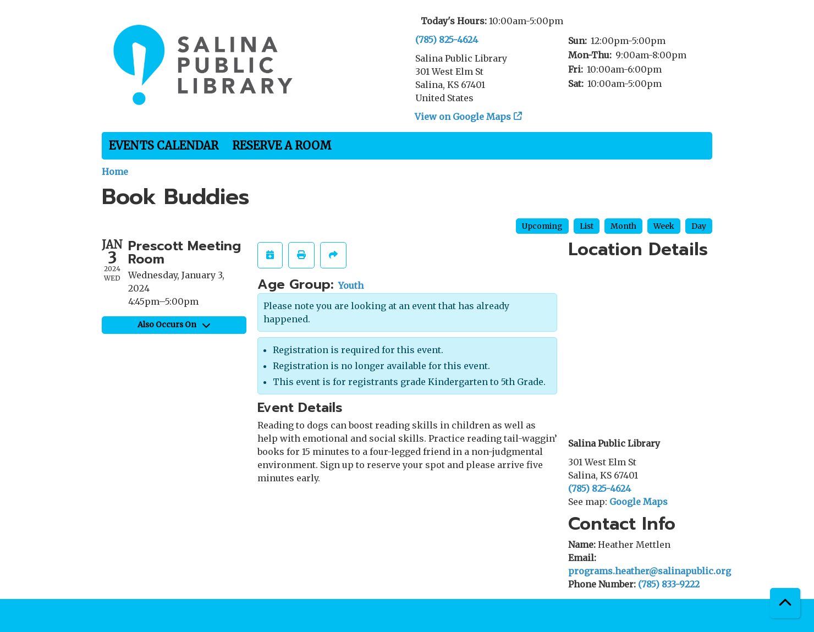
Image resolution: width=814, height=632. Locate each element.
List (586, 226)
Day (698, 226)
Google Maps (638, 501)
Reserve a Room (282, 145)
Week (663, 226)
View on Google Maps (463, 116)
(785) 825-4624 (446, 39)
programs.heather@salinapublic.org (649, 570)
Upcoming (542, 226)
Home (115, 171)
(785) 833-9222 (669, 584)
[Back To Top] (785, 603)
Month (623, 226)
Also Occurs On (174, 324)
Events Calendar (163, 145)
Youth (351, 285)
